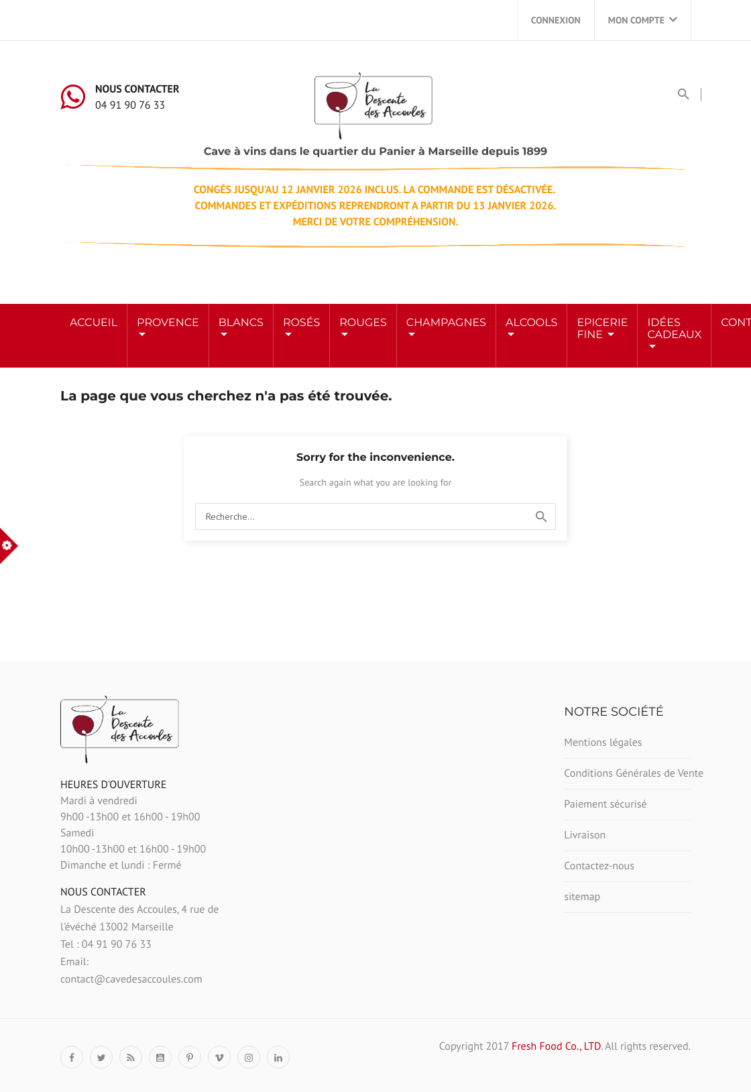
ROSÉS (301, 323)
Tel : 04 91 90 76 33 (106, 944)
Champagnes (446, 323)
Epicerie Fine (602, 329)
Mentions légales (603, 742)
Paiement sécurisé (605, 804)
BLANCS (241, 323)
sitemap (582, 896)
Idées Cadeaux (674, 329)
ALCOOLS (531, 323)
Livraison (584, 835)
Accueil (93, 323)
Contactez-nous (599, 866)
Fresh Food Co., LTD (556, 1046)
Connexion (556, 20)
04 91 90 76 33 (130, 105)
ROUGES (363, 323)
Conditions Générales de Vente (627, 773)
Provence (168, 323)
